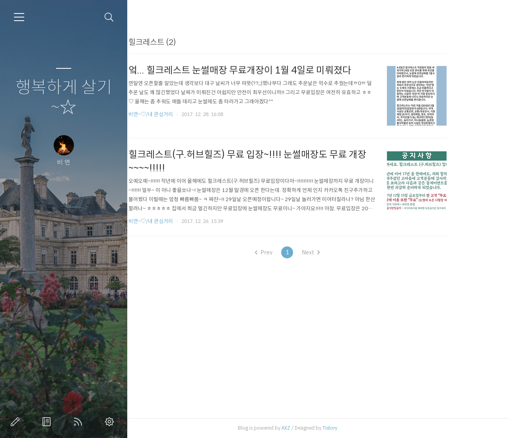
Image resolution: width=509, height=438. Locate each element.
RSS (79, 422)
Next (337, 252)
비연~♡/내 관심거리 (176, 114)
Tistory (355, 428)
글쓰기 (16, 422)
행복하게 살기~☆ (64, 97)
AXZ (311, 428)
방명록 (48, 422)
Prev (289, 252)
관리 (110, 422)
